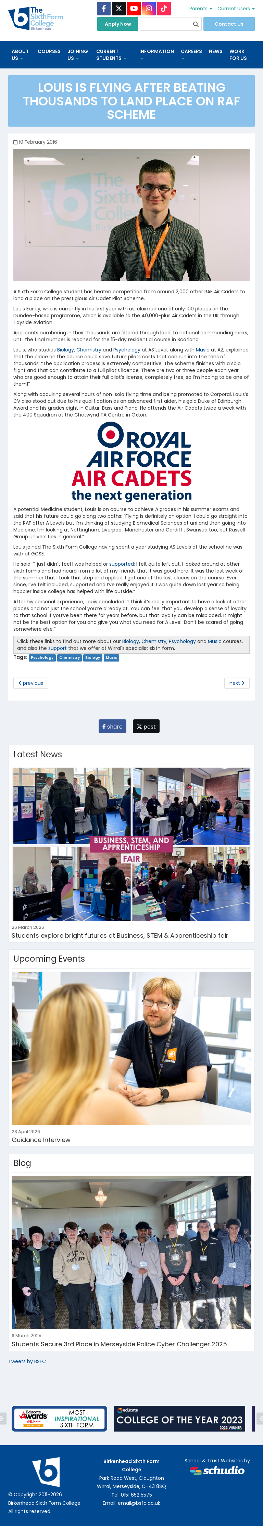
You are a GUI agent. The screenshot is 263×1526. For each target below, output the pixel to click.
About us (20, 55)
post (146, 727)
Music (203, 349)
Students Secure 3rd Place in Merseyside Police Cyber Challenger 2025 (119, 1344)
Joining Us (77, 55)
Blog (22, 1163)
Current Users (236, 8)
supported (121, 564)
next (237, 683)
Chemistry (88, 349)
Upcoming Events (49, 958)
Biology (65, 349)
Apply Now (118, 24)
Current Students (111, 55)
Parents (200, 8)
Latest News (37, 754)
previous (30, 683)
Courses (49, 51)
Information (156, 54)
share (112, 727)
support (57, 648)
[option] (59, 1419)
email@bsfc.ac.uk (139, 1503)
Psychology (126, 349)
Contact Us (229, 24)
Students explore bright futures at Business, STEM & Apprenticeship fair (120, 935)
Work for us (238, 55)
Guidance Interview (41, 1140)
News (216, 51)
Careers (191, 54)
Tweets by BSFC (27, 1361)
